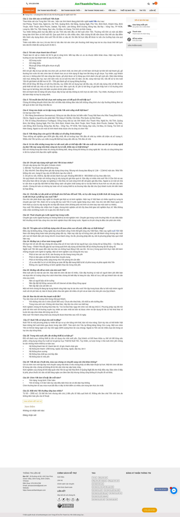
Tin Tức (142, 10)
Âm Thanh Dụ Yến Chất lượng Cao (72, 515)
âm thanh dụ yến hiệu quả (99, 493)
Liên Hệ (152, 10)
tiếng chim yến (103, 477)
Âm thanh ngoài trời (71, 10)
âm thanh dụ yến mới (98, 499)
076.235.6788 (149, 510)
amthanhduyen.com (45, 515)
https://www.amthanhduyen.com (34, 490)
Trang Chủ (29, 10)
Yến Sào (112, 10)
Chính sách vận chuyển (65, 484)
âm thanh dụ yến (97, 490)
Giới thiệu (60, 477)
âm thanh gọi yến (112, 499)
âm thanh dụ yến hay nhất (111, 490)
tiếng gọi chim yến (113, 480)
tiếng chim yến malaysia (99, 480)
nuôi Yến (93, 21)
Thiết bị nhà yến (128, 10)
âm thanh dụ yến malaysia (99, 496)
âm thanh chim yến (97, 484)
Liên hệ (60, 480)
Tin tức (94, 477)
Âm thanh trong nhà (95, 10)
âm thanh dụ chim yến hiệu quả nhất (102, 487)
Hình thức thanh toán (64, 487)
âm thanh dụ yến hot (115, 493)
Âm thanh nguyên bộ (48, 10)
